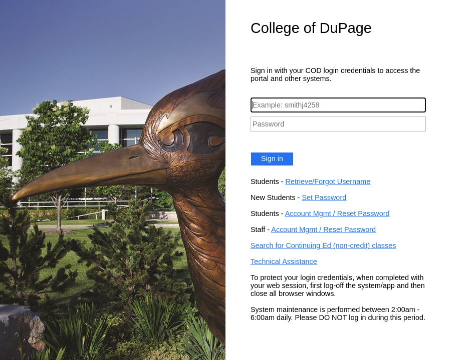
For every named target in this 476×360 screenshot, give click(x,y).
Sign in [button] (272, 158)
